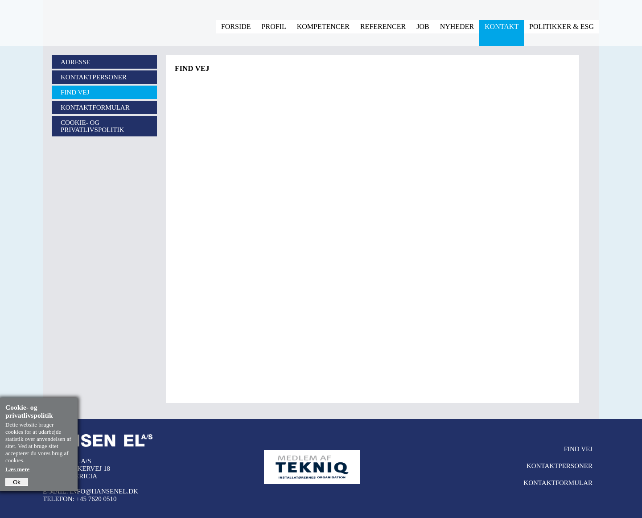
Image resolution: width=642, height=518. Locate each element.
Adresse (76, 62)
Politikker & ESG (561, 26)
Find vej (75, 92)
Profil (274, 26)
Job (422, 26)
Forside (236, 26)
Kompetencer (323, 26)
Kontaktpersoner (94, 77)
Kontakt (502, 26)
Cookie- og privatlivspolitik (92, 126)
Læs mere (17, 469)
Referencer (383, 26)
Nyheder (457, 26)
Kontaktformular (95, 107)
